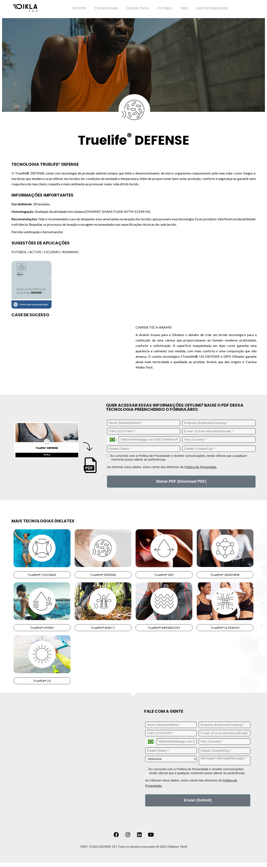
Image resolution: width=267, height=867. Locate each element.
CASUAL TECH (137, 8)
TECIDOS (79, 8)
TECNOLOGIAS (106, 8)
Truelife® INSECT (103, 627)
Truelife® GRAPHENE (225, 575)
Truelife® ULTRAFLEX (225, 627)
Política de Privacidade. (200, 467)
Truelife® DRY (164, 575)
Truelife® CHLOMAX (42, 575)
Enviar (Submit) (198, 800)
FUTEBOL (165, 8)
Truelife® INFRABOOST (164, 627)
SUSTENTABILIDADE (212, 8)
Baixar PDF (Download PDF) (181, 481)
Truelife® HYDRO (42, 627)
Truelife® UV (42, 681)
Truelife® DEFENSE (103, 575)
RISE (184, 8)
